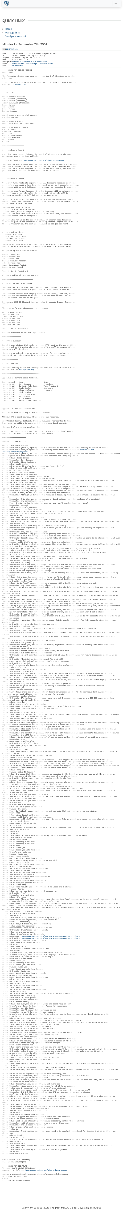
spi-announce (12, 49)
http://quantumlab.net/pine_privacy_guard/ (46, 1170)
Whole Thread (18, 63)
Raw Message (31, 63)
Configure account (15, 36)
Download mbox (46, 63)
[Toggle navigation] (115, 3)
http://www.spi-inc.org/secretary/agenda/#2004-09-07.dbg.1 (50, 936)
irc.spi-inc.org (18, 84)
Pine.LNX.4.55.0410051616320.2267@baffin (29, 61)
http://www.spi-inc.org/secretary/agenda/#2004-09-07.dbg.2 (50, 938)
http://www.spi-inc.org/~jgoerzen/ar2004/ (43, 160)
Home (8, 28)
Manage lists (12, 32)
